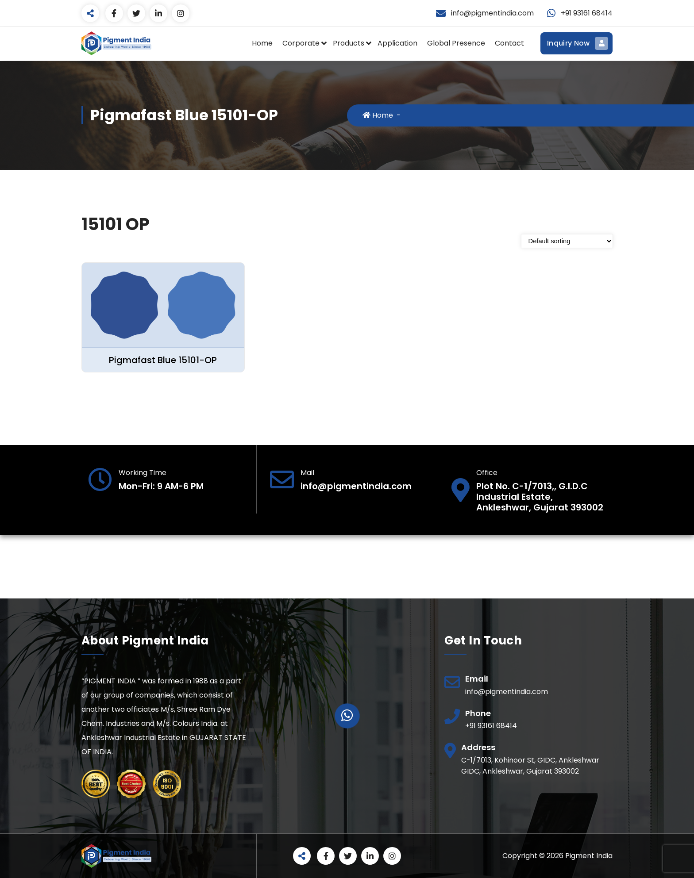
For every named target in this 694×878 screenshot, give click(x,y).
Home (262, 43)
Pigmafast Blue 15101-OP (163, 360)
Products (348, 43)
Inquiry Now (576, 43)
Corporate (301, 43)
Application (397, 43)
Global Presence (456, 43)
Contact (509, 43)
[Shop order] (567, 241)
